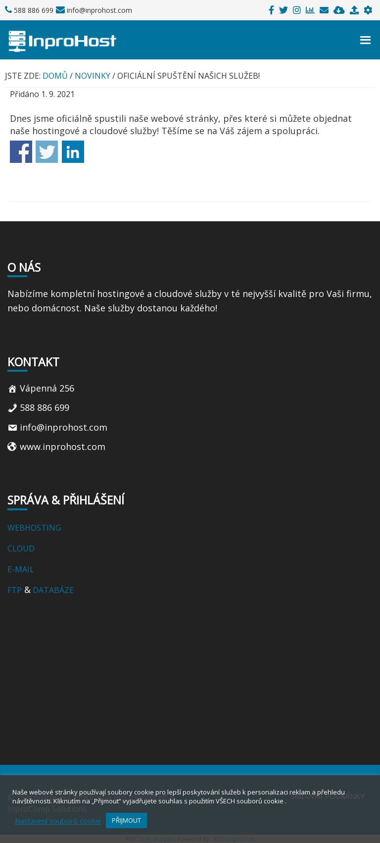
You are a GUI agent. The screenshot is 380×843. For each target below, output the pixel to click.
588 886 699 (33, 10)
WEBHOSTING (34, 527)
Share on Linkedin (73, 152)
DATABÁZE (52, 590)
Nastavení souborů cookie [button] (58, 820)
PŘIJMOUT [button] (126, 820)
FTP (14, 590)
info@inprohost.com (99, 10)
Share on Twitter (47, 152)
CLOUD (22, 548)
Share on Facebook (21, 152)
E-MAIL (20, 569)
